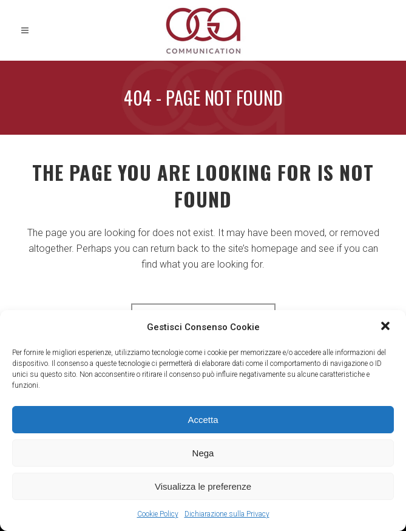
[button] (386, 327)
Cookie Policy (157, 514)
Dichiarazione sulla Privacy (226, 514)
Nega (203, 453)
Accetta (203, 419)
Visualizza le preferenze (203, 486)
